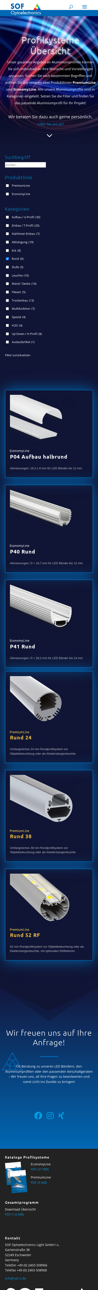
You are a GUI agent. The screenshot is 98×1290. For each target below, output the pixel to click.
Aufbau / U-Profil (26, 217)
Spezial (19, 317)
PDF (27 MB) (40, 1169)
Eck (16, 250)
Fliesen (19, 292)
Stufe (17, 267)
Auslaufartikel (23, 342)
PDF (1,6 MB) (14, 1214)
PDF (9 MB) (39, 1182)
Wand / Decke (24, 284)
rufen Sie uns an (50, 124)
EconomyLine (21, 194)
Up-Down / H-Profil (27, 334)
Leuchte (20, 275)
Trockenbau (23, 300)
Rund (18, 259)
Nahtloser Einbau (26, 234)
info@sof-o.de (15, 1278)
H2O (17, 325)
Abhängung (22, 242)
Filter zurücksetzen (17, 355)
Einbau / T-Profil (25, 225)
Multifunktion (23, 308)
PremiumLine (21, 185)
